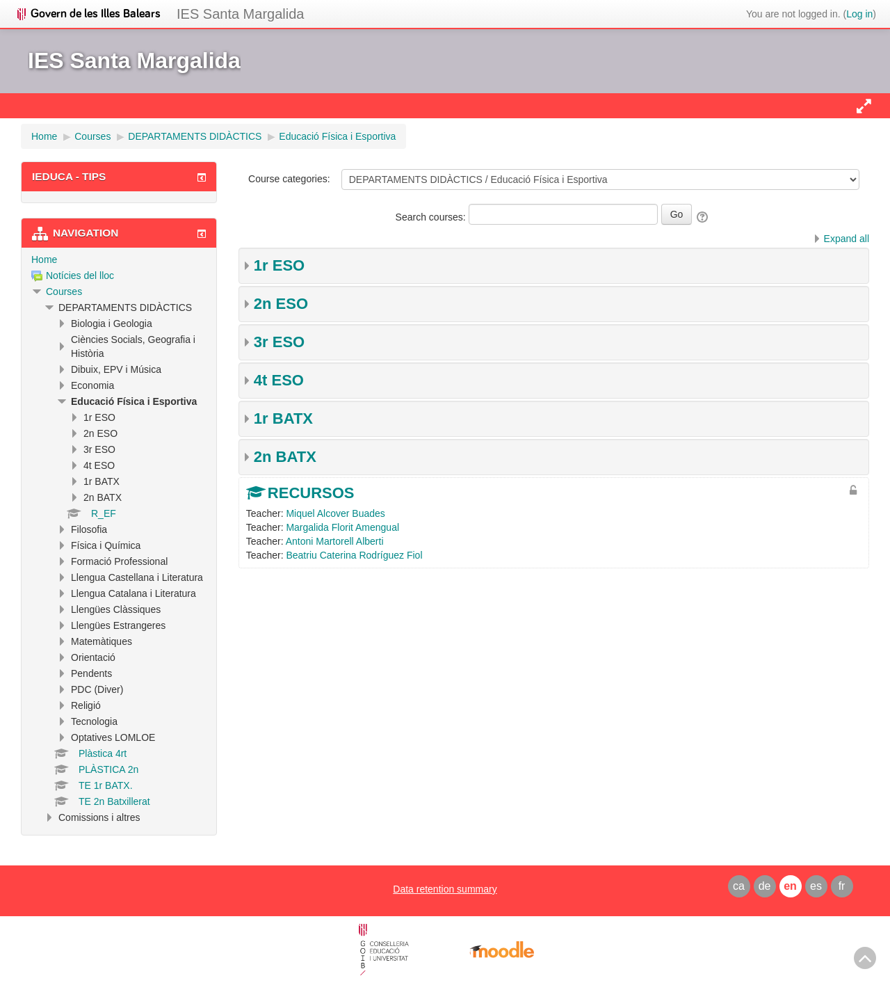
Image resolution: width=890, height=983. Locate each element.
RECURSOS (311, 493)
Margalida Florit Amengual (342, 527)
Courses (64, 291)
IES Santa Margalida (240, 14)
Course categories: (289, 178)
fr (842, 886)
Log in (859, 13)
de (765, 886)
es (816, 886)
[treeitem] (119, 259)
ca (739, 886)
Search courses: (432, 217)
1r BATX (283, 418)
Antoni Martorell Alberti (335, 541)
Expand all (846, 238)
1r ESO (279, 265)
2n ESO (281, 303)
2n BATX (285, 456)
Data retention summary (444, 889)
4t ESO (279, 380)
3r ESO (279, 342)
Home (44, 259)
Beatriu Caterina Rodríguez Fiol (354, 555)
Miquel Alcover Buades (335, 513)
